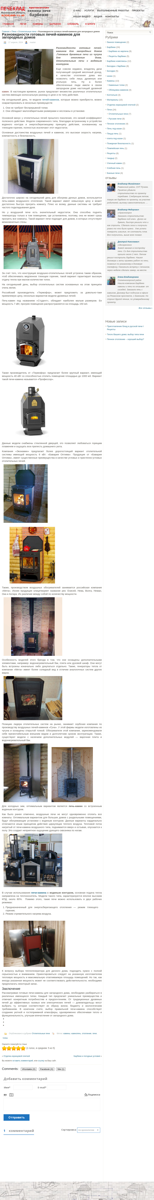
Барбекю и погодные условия (87, 1056)
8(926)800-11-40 (12, 15)
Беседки (111, 71)
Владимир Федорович (128, 210)
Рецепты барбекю (117, 56)
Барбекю (55, 24)
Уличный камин (114, 163)
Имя (7, 1087)
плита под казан (115, 138)
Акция (98, 16)
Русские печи (115, 118)
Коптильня (112, 95)
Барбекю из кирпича (118, 51)
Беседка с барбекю (116, 66)
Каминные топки (117, 85)
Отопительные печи (27, 31)
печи (95, 1033)
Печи (23, 24)
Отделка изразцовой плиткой (17, 1056)
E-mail (42, 1087)
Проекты (138, 10)
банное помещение (116, 42)
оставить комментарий (22, 1061)
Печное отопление (116, 123)
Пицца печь (112, 133)
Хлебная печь (113, 168)
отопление (86, 1033)
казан (109, 76)
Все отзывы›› (145, 308)
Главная (8, 24)
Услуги (89, 10)
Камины (38, 24)
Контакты (112, 16)
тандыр (110, 158)
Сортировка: (69, 1129)
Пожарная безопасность (119, 143)
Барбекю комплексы (117, 61)
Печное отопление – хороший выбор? (125, 339)
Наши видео (81, 16)
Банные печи (113, 173)
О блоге (90, 24)
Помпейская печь (115, 148)
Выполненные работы (113, 10)
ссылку (41, 1061)
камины (66, 1033)
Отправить (16, 1117)
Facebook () (46, 1069)
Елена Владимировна (128, 277)
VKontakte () (29, 1069)
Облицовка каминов (118, 90)
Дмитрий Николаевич (128, 242)
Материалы (112, 100)
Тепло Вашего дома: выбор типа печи (125, 334)
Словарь (73, 24)
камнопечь (76, 1033)
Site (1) (60, 1069)
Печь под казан (114, 128)
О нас (77, 10)
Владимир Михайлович (129, 184)
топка (5, 1038)
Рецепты (111, 153)
